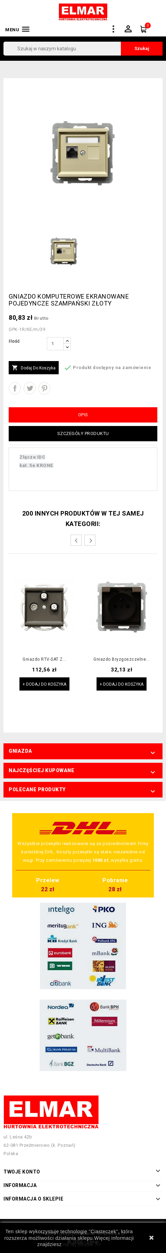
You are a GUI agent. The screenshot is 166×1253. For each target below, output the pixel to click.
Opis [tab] (83, 414)
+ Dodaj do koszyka (44, 684)
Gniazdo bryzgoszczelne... (121, 659)
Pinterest (44, 388)
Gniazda (20, 751)
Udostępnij (14, 388)
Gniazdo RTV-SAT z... (44, 659)
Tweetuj (29, 388)
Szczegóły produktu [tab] (83, 433)
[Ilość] (55, 343)
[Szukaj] (83, 49)
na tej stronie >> (82, 1244)
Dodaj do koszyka (34, 368)
